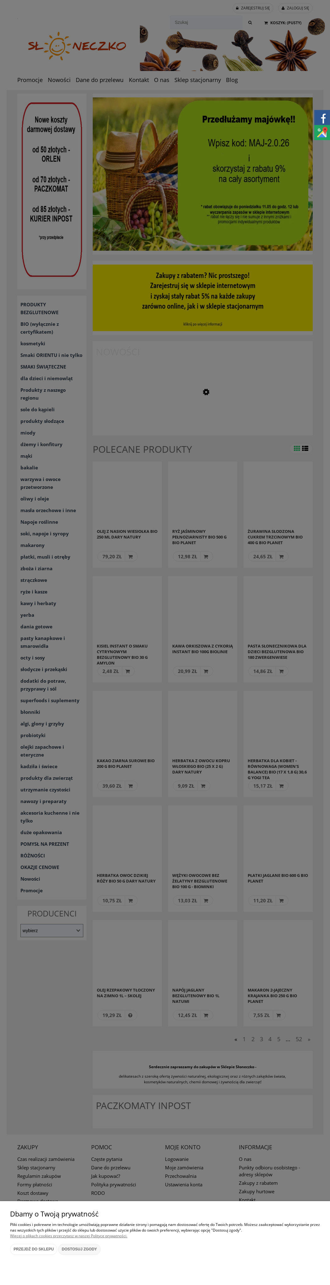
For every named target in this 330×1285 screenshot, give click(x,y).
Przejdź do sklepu (34, 1249)
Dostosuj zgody (79, 1249)
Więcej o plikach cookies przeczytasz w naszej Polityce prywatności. (68, 1236)
